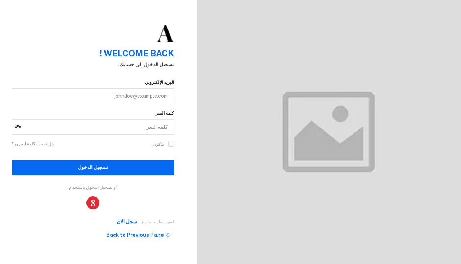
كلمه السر (165, 113)
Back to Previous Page (139, 235)
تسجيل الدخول (93, 167)
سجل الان (127, 221)
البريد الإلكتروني (159, 82)
